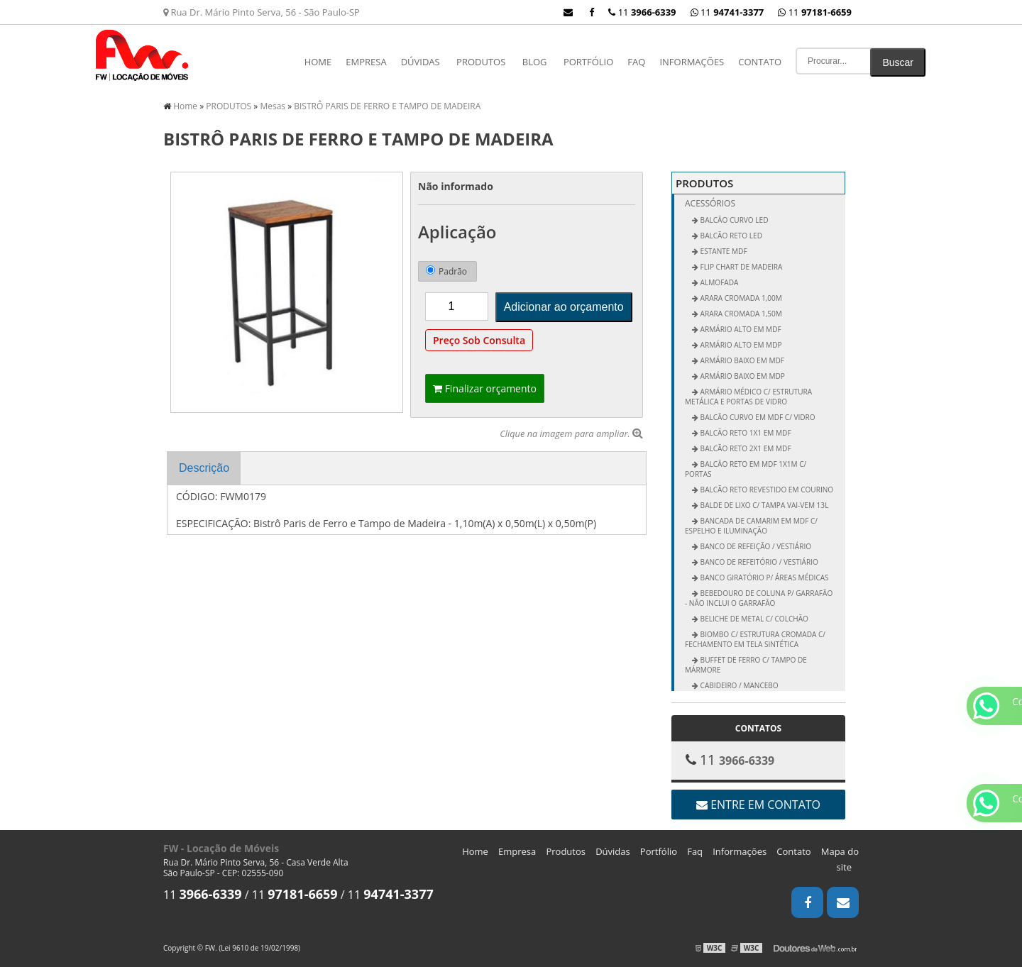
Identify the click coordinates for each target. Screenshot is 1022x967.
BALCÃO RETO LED (730, 236)
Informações (691, 61)
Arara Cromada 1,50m (740, 314)
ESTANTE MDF (722, 251)
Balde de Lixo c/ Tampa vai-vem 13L (763, 505)
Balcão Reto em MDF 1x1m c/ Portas (745, 469)
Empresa (366, 61)
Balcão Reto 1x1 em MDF (744, 433)
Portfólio (588, 61)
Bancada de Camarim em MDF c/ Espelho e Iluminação (751, 526)
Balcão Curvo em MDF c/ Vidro (756, 417)
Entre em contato (758, 804)
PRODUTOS (480, 61)
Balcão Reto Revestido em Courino (765, 489)
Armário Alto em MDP (740, 345)
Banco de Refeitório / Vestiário (758, 562)
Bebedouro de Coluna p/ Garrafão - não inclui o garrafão (759, 598)
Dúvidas (420, 61)
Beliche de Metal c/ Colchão (753, 619)
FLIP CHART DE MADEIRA (740, 267)
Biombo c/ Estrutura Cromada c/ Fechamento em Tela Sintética (755, 639)
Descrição (204, 468)
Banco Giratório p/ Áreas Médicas (763, 577)
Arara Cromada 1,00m (740, 298)
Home (318, 61)
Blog (534, 61)
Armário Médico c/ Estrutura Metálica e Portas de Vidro (748, 397)
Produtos (566, 851)
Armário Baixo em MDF (741, 360)
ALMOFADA (718, 282)
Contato (759, 61)
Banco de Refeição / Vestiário (754, 546)
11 (815, 12)
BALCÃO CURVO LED (733, 220)
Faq (636, 61)
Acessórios (710, 203)
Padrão (446, 271)
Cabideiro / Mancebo (738, 685)
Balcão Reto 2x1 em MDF (744, 448)
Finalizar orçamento (485, 388)
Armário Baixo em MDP (741, 376)
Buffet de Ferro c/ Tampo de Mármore (746, 665)
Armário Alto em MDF (739, 329)
